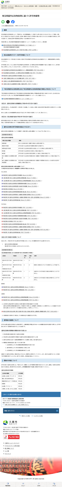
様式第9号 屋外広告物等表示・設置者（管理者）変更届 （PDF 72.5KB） (22, 226)
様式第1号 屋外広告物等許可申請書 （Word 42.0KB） (18, 75)
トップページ (10, 6)
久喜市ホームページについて (12, 443)
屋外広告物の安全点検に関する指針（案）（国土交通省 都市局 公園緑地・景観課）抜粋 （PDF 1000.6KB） (30, 311)
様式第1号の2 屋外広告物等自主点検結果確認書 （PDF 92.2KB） (21, 300)
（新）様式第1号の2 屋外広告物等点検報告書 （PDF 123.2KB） (20, 210)
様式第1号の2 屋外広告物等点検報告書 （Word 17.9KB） (19, 287)
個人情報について (9, 448)
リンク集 (7, 451)
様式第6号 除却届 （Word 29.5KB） (13, 189)
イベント (54, 485)
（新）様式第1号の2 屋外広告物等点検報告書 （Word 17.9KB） (20, 177)
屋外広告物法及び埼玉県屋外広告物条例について (19, 45)
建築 (36, 6)
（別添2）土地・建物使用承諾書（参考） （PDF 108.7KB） (18, 81)
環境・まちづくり (18, 6)
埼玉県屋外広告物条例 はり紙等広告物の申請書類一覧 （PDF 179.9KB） (23, 72)
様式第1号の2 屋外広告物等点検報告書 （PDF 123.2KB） (19, 289)
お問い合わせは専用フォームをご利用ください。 (17, 404)
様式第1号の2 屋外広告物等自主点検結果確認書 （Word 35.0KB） (21, 297)
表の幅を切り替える (7, 134)
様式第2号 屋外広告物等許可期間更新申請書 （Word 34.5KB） (20, 183)
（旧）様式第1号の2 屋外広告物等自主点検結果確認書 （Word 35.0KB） (22, 180)
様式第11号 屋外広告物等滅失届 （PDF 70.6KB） (17, 232)
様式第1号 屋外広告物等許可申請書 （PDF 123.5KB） (18, 207)
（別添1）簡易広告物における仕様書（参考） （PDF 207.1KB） (19, 78)
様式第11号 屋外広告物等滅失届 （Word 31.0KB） (17, 200)
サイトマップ (8, 453)
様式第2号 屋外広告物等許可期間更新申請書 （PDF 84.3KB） (20, 215)
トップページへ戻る (38, 415)
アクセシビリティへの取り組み (12, 445)
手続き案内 (7, 485)
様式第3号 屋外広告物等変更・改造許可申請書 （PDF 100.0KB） (21, 218)
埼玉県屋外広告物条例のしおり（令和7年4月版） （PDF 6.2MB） (20, 49)
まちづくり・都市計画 (28, 6)
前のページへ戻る (26, 415)
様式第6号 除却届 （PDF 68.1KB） (13, 221)
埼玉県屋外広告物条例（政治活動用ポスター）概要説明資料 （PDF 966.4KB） (24, 70)
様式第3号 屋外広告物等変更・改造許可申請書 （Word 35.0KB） (21, 186)
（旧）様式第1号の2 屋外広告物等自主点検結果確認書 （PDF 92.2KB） (22, 213)
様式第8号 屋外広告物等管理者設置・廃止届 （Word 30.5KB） (20, 191)
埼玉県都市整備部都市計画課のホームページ (18, 98)
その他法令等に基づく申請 (45, 6)
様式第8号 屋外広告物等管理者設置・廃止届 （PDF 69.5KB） (20, 224)
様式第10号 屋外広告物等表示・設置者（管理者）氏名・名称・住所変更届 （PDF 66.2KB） (26, 229)
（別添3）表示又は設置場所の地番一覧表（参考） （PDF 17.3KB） (20, 84)
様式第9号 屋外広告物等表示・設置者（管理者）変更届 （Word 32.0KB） (22, 194)
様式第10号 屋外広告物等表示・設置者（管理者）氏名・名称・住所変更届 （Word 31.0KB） (27, 197)
